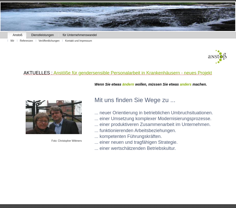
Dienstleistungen (42, 35)
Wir (12, 40)
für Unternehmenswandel (80, 35)
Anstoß (17, 35)
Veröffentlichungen (49, 40)
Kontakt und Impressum (78, 40)
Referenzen (26, 40)
